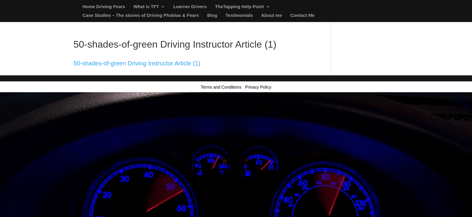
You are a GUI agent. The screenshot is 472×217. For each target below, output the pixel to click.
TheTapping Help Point (239, 7)
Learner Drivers (190, 7)
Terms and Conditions (221, 87)
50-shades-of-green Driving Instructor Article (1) (136, 63)
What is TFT (146, 7)
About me (271, 15)
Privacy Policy (258, 87)
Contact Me (302, 15)
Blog (212, 15)
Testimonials (239, 15)
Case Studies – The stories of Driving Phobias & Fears (140, 15)
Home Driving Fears (103, 7)
